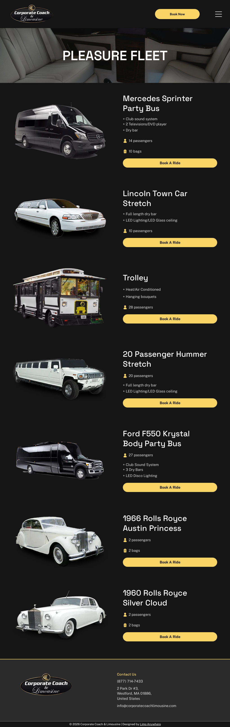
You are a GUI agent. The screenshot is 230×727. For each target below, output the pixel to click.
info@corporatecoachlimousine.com (146, 706)
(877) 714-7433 (130, 681)
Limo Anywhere (150, 724)
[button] (218, 14)
